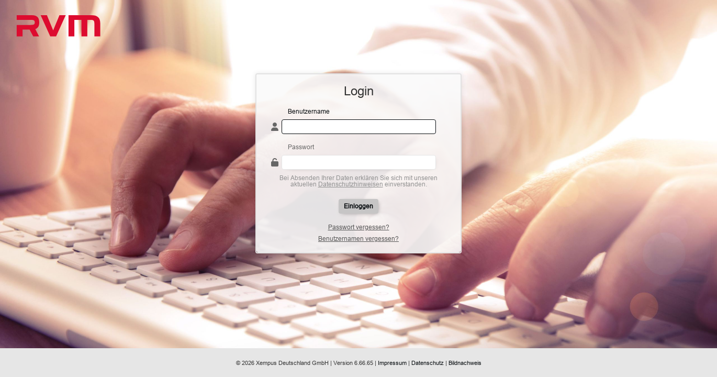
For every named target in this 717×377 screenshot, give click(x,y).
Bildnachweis (465, 363)
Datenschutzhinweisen (350, 184)
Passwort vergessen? (358, 227)
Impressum (392, 363)
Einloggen (358, 206)
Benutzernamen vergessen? (358, 239)
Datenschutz (427, 363)
